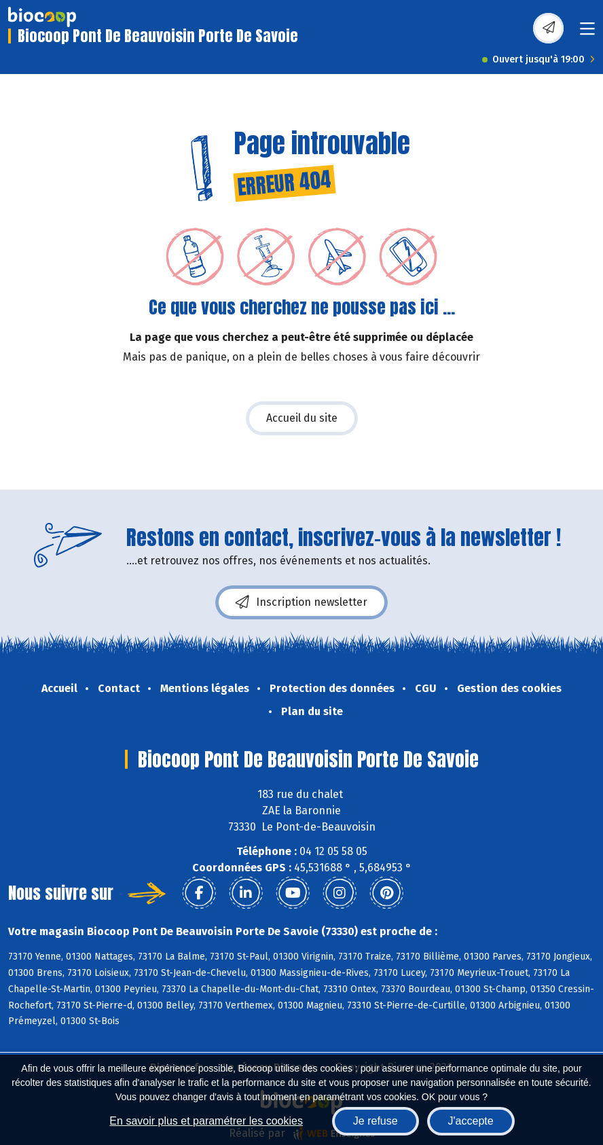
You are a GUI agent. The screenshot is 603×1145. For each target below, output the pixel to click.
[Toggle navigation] (587, 32)
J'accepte (471, 1121)
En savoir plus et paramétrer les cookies (206, 1121)
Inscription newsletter (301, 602)
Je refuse (375, 1121)
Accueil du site (301, 418)
